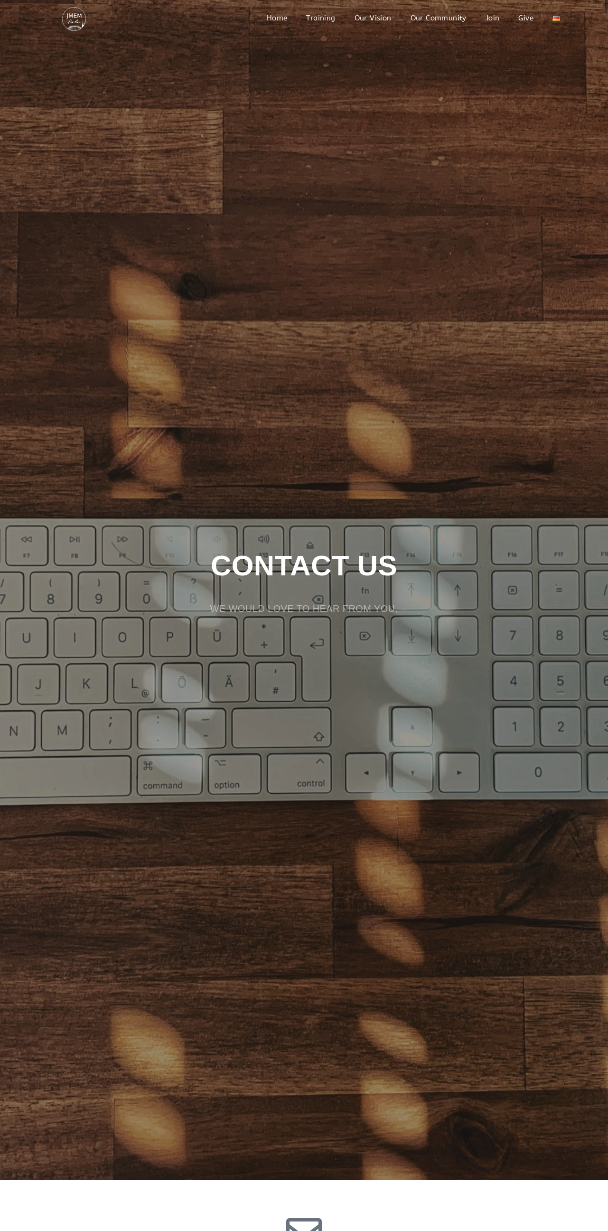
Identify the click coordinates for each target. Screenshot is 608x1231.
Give (525, 18)
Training (320, 18)
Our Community (439, 18)
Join (493, 18)
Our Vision (373, 18)
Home (277, 18)
